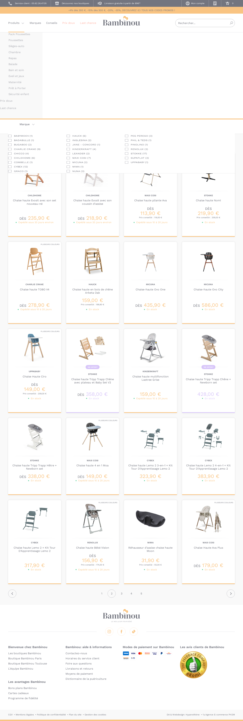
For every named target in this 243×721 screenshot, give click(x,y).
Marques (35, 23)
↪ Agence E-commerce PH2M (219, 714)
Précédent (12, 594)
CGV (10, 714)
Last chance (88, 23)
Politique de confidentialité (51, 714)
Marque (25, 124)
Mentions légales (25, 714)
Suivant (231, 594)
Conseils (51, 23)
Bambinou (121, 22)
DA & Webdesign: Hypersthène (183, 714)
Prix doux (68, 23)
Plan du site (75, 714)
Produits (13, 23)
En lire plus (137, 88)
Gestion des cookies (95, 714)
